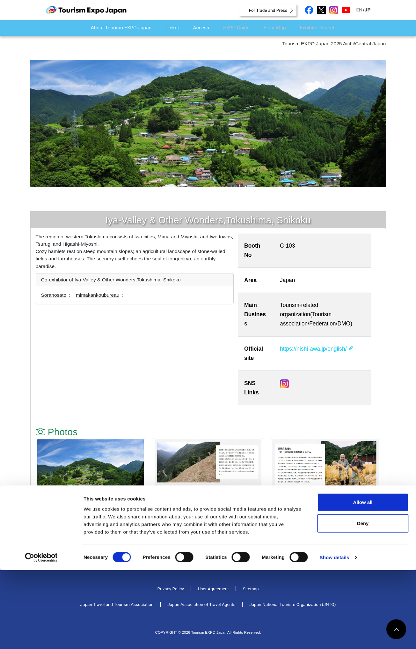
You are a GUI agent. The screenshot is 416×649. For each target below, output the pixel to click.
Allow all (363, 581)
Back (49, 556)
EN (359, 10)
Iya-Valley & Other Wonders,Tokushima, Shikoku (128, 279)
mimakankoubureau (97, 295)
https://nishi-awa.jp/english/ (317, 349)
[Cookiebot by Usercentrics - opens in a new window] (41, 636)
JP (368, 10)
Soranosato (53, 295)
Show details (334, 636)
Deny (363, 602)
